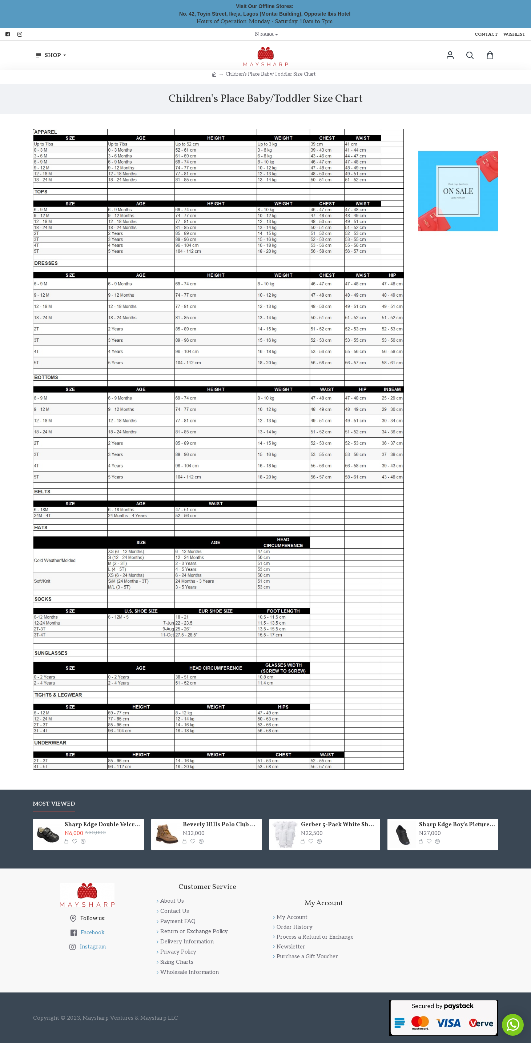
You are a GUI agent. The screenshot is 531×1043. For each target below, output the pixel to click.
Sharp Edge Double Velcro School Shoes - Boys (103, 825)
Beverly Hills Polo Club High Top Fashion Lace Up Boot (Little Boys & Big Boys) (221, 825)
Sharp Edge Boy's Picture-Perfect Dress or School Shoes (457, 825)
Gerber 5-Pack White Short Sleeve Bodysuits (339, 825)
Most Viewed (54, 804)
